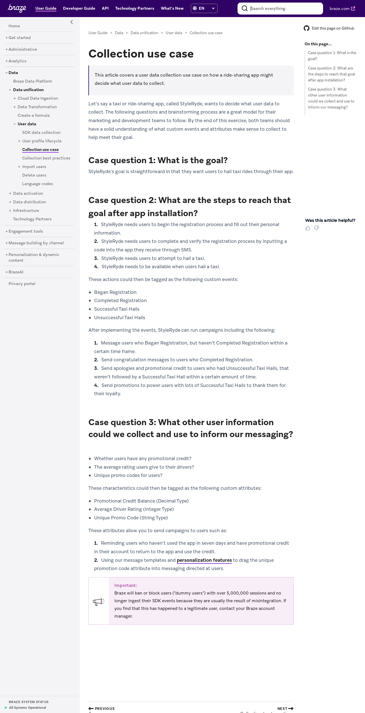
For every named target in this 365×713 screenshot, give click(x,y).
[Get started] (20, 38)
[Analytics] (18, 61)
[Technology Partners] (32, 219)
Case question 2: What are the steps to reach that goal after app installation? (331, 74)
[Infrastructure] (26, 211)
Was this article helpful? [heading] (330, 220)
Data (119, 32)
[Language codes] (37, 184)
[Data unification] (28, 90)
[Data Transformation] (37, 107)
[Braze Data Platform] (32, 81)
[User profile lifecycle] (42, 141)
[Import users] (34, 167)
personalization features (204, 560)
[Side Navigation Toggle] (72, 22)
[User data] (27, 124)
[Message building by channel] (36, 243)
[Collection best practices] (46, 158)
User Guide (98, 32)
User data (174, 32)
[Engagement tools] (26, 231)
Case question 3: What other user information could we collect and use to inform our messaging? (331, 98)
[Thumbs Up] (309, 230)
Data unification (144, 32)
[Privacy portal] (22, 284)
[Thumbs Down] (317, 230)
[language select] (207, 8)
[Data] (13, 73)
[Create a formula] (34, 115)
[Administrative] (23, 49)
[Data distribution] (29, 202)
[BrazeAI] (16, 272)
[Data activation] (28, 193)
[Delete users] (34, 175)
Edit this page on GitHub (329, 28)
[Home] (14, 26)
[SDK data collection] (41, 133)
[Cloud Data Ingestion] (38, 98)
